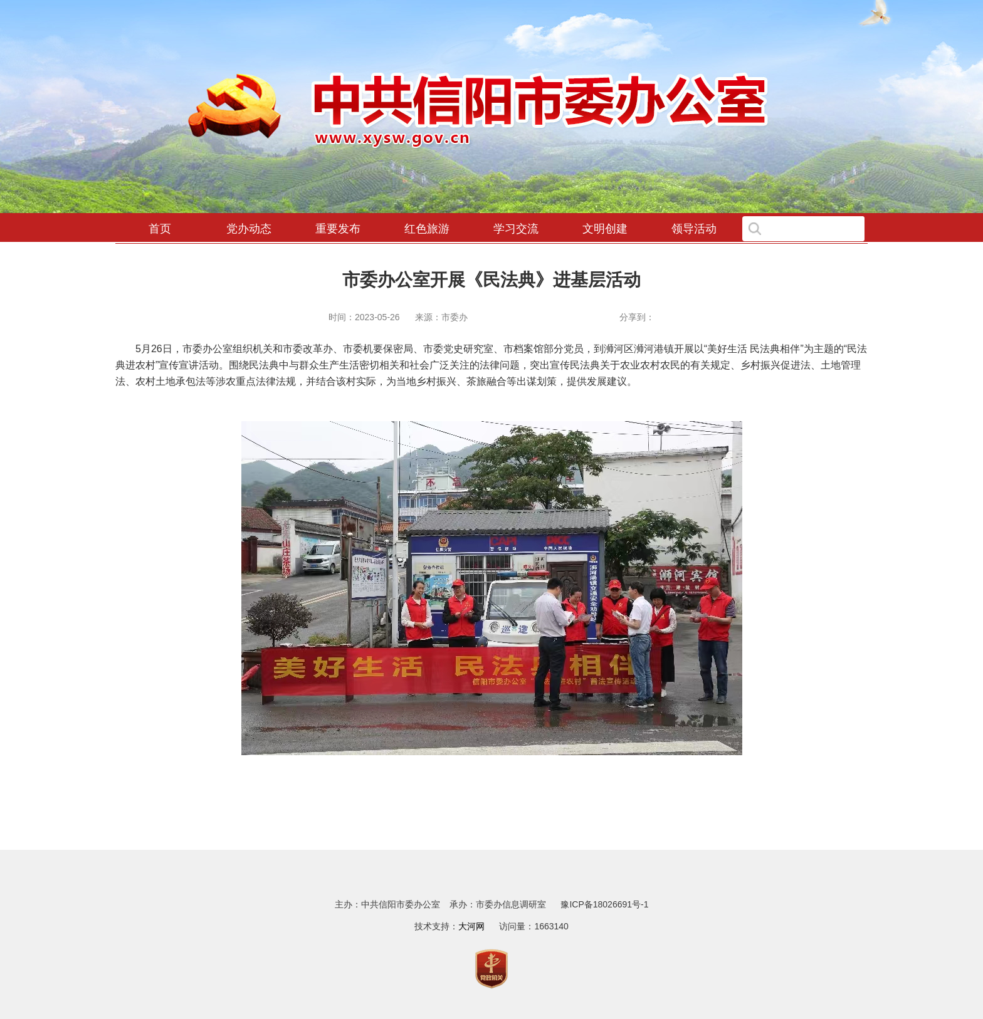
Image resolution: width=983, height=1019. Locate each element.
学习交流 (516, 228)
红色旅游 (426, 228)
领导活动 (694, 228)
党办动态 (248, 228)
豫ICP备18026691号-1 (604, 904)
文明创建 (605, 228)
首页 (160, 228)
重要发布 (337, 228)
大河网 (471, 926)
